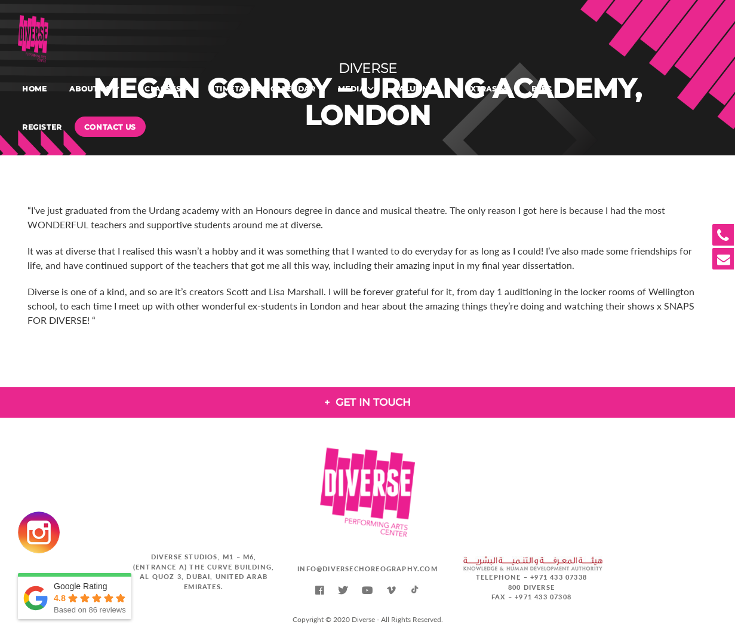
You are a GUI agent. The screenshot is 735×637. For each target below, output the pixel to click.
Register (42, 126)
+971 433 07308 (543, 597)
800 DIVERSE (531, 587)
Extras (481, 88)
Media (351, 88)
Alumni (415, 88)
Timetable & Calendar (265, 88)
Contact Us (110, 126)
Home (34, 88)
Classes (162, 88)
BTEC (541, 88)
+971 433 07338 (558, 577)
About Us (89, 88)
